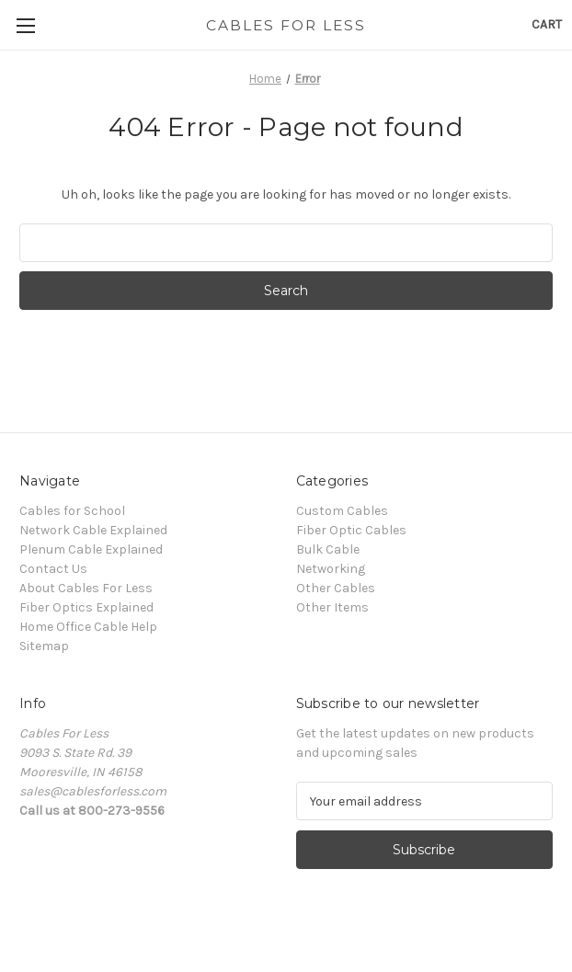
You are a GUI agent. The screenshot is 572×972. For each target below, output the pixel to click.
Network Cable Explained (93, 530)
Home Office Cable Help (88, 627)
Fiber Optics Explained (86, 607)
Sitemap (44, 646)
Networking (330, 569)
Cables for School (72, 511)
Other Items (332, 607)
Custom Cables (342, 511)
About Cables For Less (86, 588)
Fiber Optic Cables (351, 530)
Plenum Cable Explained (91, 549)
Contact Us (53, 569)
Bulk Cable (328, 549)
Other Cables (335, 588)
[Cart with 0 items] (546, 24)
